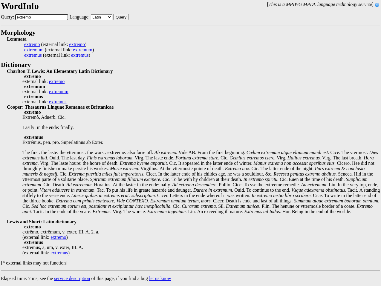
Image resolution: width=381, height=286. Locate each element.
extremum (34, 49)
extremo (32, 44)
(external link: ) (55, 44)
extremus (33, 55)
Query (121, 17)
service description (72, 278)
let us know (160, 278)
